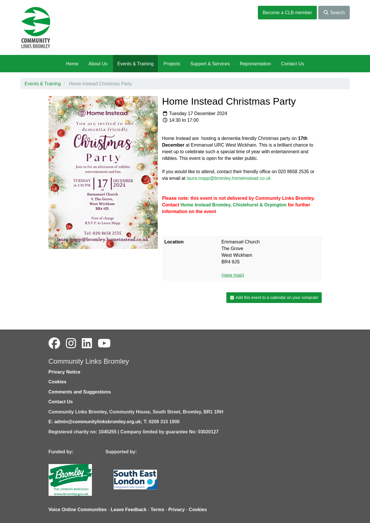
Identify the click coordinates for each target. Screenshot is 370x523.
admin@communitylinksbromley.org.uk (97, 421)
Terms (157, 509)
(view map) (232, 275)
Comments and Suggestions (80, 391)
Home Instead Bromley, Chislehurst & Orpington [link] (234, 204)
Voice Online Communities (78, 509)
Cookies (57, 381)
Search (334, 12)
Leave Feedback (129, 509)
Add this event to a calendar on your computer (274, 297)
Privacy (176, 509)
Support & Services (210, 63)
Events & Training (135, 63)
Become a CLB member (287, 12)
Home (72, 63)
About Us (98, 63)
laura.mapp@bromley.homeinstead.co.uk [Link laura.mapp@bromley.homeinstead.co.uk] (229, 178)
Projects (172, 63)
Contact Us (292, 63)
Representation (255, 63)
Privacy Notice (64, 371)
